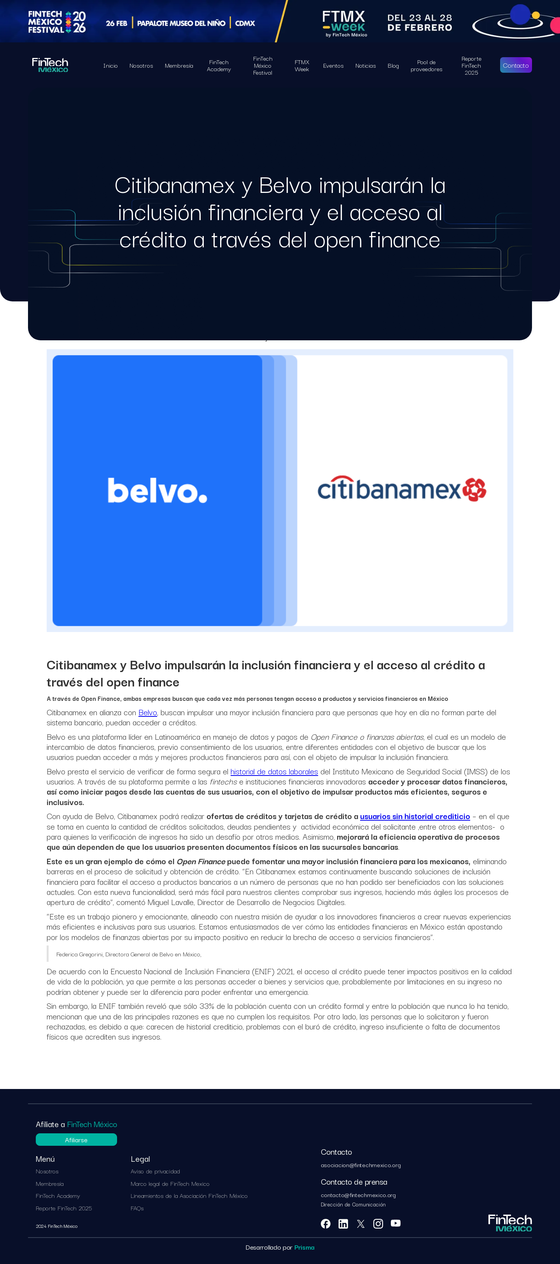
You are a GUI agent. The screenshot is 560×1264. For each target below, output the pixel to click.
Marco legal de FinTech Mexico (170, 1183)
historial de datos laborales (274, 771)
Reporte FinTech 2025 (64, 1208)
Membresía (49, 1183)
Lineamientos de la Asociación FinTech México (189, 1195)
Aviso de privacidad (155, 1171)
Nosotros (47, 1171)
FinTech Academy (58, 1195)
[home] (50, 65)
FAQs (137, 1208)
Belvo (147, 712)
